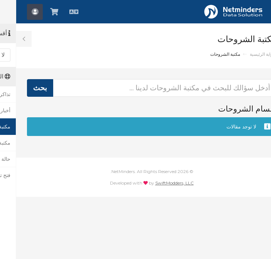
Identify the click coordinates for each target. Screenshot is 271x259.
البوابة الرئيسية (247, 54)
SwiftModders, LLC (158, 183)
